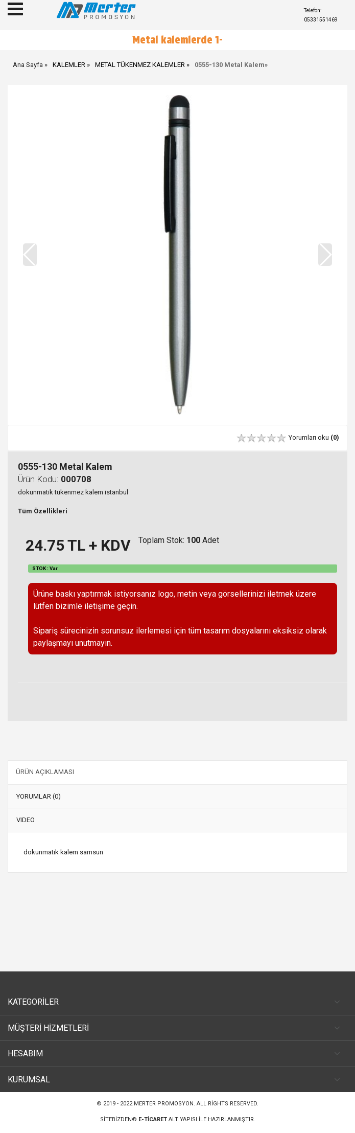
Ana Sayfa (28, 65)
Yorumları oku (314, 437)
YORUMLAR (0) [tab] (38, 796)
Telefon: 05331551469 (321, 15)
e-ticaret (152, 1119)
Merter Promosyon (164, 1103)
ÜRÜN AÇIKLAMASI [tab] (45, 772)
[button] (325, 254)
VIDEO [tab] (25, 820)
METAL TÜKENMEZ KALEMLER (140, 65)
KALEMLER (69, 65)
